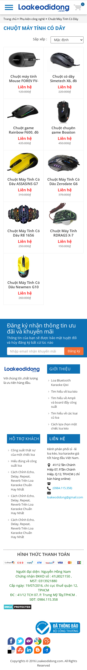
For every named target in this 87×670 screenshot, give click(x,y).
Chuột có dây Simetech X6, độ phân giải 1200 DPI (63, 80)
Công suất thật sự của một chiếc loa (23, 452)
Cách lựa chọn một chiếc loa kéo (64, 426)
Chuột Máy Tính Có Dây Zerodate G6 (63, 181)
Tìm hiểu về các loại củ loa (64, 415)
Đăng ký (74, 351)
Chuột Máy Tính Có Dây (63, 19)
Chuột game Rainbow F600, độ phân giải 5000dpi (24, 132)
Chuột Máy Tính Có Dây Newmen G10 (23, 284)
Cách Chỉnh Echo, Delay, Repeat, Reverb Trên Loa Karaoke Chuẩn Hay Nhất (23, 480)
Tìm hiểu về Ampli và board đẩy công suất (64, 402)
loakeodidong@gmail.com (65, 497)
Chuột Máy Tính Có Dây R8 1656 (23, 232)
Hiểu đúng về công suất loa (24, 463)
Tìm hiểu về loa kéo (64, 391)
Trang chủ (9, 19)
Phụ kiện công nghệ (32, 19)
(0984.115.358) (62, 488)
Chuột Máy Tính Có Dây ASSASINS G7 (23, 181)
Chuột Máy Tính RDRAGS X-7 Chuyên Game (63, 235)
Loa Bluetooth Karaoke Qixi (61, 382)
